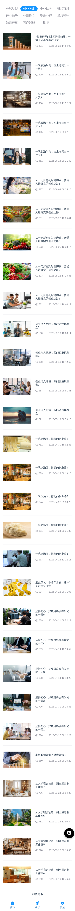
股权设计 (63, 15)
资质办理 (46, 15)
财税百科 (63, 8)
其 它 (46, 22)
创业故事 (29, 8)
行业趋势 (12, 15)
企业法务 (46, 8)
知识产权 (12, 22)
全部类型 (12, 8)
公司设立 (29, 15)
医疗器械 (29, 22)
